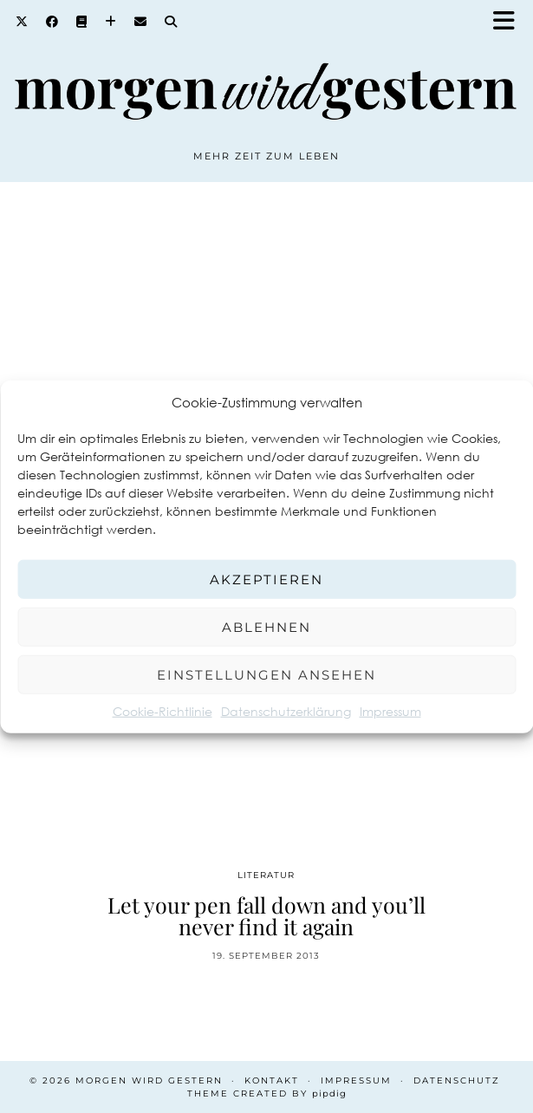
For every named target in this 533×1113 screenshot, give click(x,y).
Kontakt (271, 1080)
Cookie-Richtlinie (162, 711)
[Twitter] (22, 21)
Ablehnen (266, 626)
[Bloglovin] (111, 21)
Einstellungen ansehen (266, 674)
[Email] (140, 21)
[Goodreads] (82, 21)
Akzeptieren (266, 578)
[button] (509, 22)
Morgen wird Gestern (149, 1080)
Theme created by (267, 1093)
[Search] (171, 21)
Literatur (266, 875)
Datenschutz (456, 1080)
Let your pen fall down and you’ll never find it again (266, 915)
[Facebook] (52, 21)
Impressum (390, 711)
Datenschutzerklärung (286, 711)
